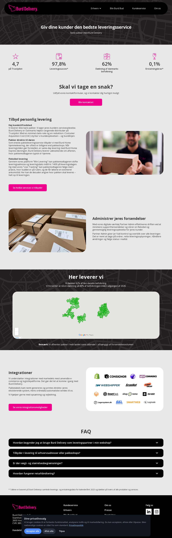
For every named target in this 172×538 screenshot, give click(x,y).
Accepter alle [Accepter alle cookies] (32, 531)
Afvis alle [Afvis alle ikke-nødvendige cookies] (49, 531)
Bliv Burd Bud (117, 8)
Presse (108, 510)
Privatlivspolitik (76, 525)
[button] (96, 8)
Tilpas (62, 531)
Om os (157, 8)
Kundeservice (139, 8)
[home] (23, 8)
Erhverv (95, 8)
